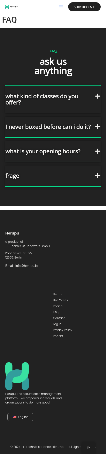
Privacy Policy (62, 330)
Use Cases (60, 300)
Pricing (57, 306)
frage (12, 175)
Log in (57, 324)
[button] (61, 7)
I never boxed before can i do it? (48, 127)
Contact (59, 318)
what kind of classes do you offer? (41, 99)
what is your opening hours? (42, 151)
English (21, 417)
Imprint (58, 336)
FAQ (56, 312)
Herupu (58, 294)
